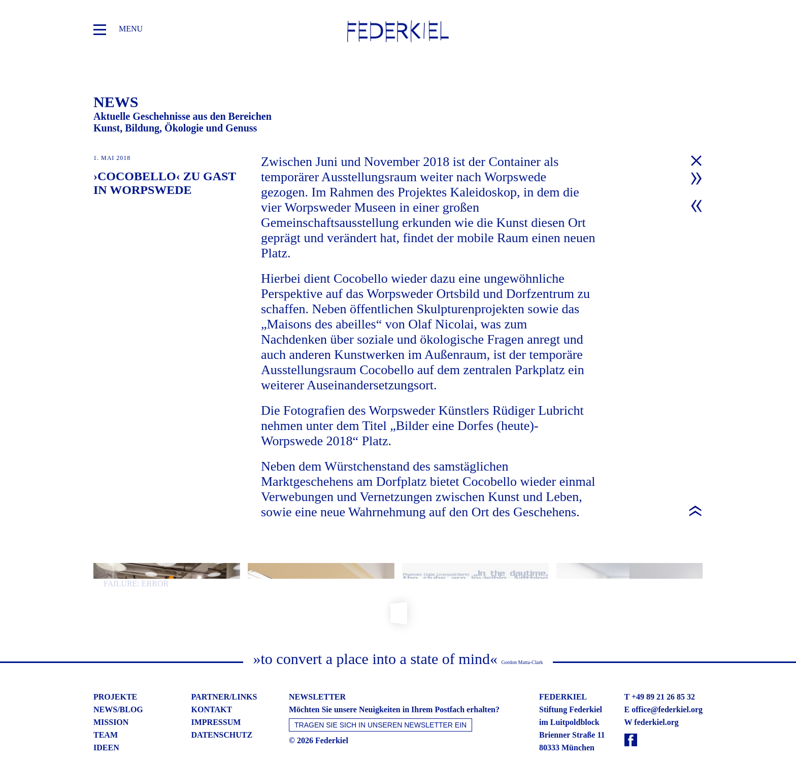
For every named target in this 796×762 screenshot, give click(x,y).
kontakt (212, 687)
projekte (115, 674)
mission (110, 699)
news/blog (118, 687)
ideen (106, 725)
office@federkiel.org (667, 687)
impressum (216, 699)
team (105, 712)
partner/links (224, 674)
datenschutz (222, 712)
